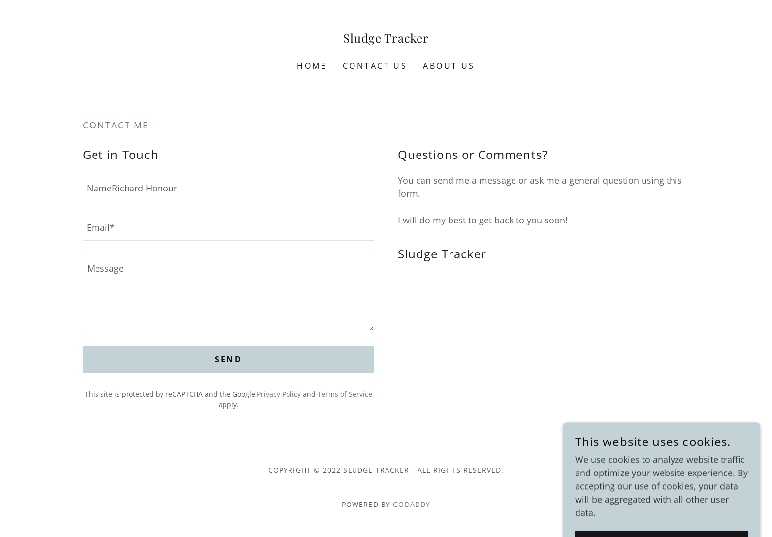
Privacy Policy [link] (279, 394)
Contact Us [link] (375, 66)
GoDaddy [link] (411, 504)
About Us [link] (449, 66)
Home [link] (312, 66)
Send (229, 359)
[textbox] (228, 187)
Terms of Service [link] (345, 394)
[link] (386, 39)
